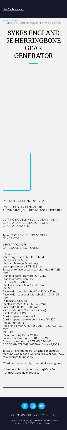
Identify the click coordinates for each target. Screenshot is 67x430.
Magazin (15, 20)
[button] (62, 9)
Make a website (44, 423)
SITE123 (31, 423)
